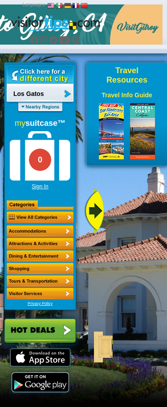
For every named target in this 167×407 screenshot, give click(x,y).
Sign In (40, 186)
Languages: (34, 4)
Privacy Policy (40, 303)
